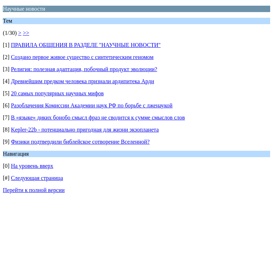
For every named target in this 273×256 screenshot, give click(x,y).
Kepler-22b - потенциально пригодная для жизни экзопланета (85, 130)
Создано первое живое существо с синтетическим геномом (82, 57)
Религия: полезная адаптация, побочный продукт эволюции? (84, 69)
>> (26, 33)
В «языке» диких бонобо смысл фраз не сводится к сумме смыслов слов (98, 117)
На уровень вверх (32, 166)
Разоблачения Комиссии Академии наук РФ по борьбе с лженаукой (92, 105)
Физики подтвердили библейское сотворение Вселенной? (80, 142)
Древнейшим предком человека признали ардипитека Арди (82, 81)
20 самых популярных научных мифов (57, 93)
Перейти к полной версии (34, 190)
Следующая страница (37, 178)
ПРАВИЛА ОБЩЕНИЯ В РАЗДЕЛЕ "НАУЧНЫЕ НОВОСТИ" (86, 45)
